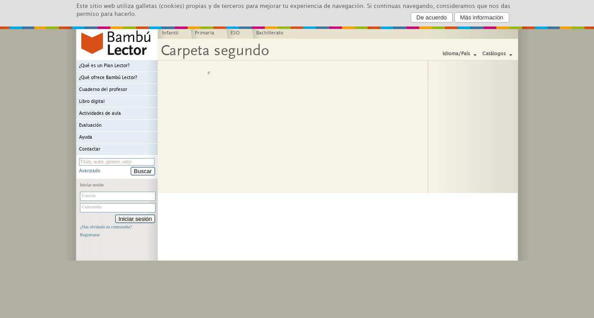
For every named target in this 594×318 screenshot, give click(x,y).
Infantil (170, 33)
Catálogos (494, 54)
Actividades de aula (100, 113)
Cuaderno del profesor (103, 89)
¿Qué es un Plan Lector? (104, 66)
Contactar (89, 149)
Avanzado (89, 171)
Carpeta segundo (215, 50)
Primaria (204, 33)
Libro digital (92, 101)
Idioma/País (456, 54)
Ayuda (85, 137)
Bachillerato (270, 33)
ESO (235, 33)
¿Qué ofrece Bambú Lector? (108, 78)
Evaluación (90, 125)
